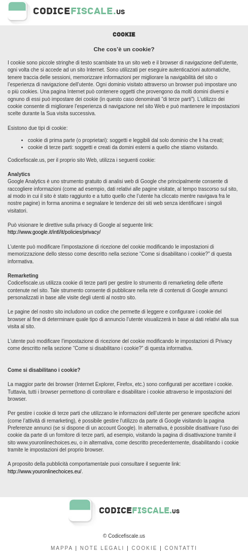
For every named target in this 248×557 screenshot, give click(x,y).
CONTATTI (181, 548)
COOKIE (145, 548)
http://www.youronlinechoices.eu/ (45, 471)
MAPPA (62, 548)
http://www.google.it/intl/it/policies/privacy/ (54, 232)
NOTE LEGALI (102, 548)
